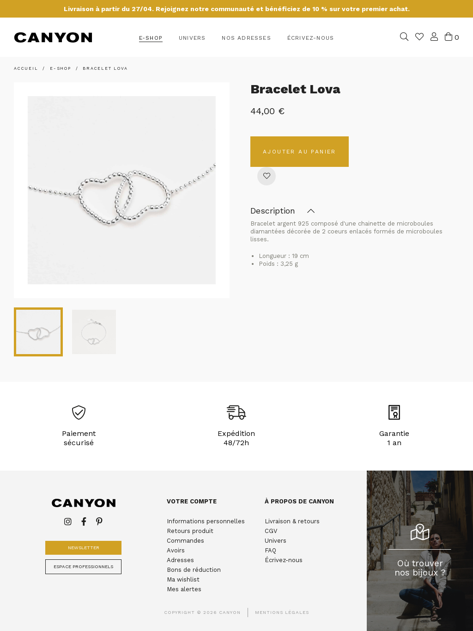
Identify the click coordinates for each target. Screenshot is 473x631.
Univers (275, 540)
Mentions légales (282, 612)
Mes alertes (184, 589)
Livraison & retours (292, 521)
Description (282, 211)
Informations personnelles (206, 521)
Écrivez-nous (284, 560)
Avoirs (176, 550)
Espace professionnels (83, 566)
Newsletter (83, 547)
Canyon (53, 37)
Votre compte (192, 501)
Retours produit (190, 530)
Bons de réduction (194, 569)
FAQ (270, 550)
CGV (271, 530)
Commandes (185, 540)
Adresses (180, 560)
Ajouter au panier (299, 151)
